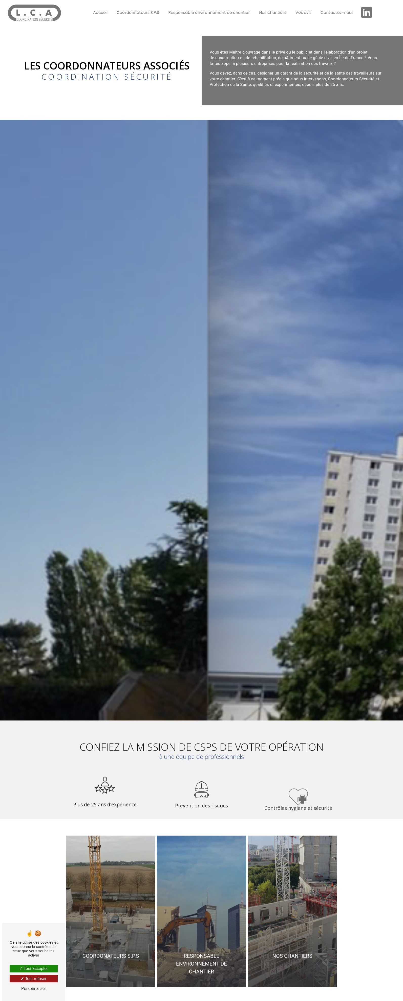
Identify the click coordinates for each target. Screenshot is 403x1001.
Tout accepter (33, 968)
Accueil (100, 12)
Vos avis (303, 12)
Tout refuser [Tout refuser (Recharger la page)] (34, 978)
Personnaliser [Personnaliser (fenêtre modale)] (33, 988)
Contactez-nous (337, 12)
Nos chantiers (272, 12)
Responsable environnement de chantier (209, 12)
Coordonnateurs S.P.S (138, 12)
